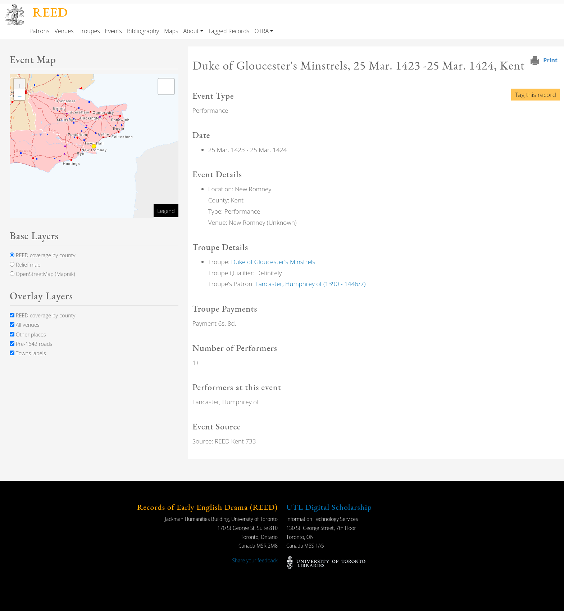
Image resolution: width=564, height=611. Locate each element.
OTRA (261, 31)
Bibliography (143, 31)
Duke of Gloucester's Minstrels (273, 262)
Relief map (25, 264)
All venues (25, 324)
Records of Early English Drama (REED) (207, 507)
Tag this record (535, 94)
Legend (165, 210)
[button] (19, 84)
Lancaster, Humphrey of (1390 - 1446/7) (310, 284)
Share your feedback (255, 560)
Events (113, 31)
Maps (171, 31)
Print (550, 60)
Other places (28, 334)
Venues (63, 31)
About (191, 31)
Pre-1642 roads (31, 343)
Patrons (39, 31)
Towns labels (28, 353)
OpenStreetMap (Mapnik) (42, 273)
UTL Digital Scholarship (329, 507)
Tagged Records (228, 31)
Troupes (89, 31)
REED (50, 12)
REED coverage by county (42, 255)
